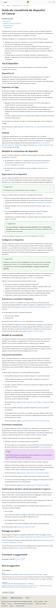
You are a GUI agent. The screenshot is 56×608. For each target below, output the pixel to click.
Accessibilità (4, 606)
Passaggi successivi (7, 27)
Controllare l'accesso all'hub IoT (34, 331)
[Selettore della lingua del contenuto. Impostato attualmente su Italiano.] (4, 598)
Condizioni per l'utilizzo (40, 603)
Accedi (53, 2)
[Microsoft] (28, 2)
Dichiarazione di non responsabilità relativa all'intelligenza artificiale (16, 601)
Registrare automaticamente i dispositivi (41, 202)
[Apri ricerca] (49, 2)
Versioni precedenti (38, 601)
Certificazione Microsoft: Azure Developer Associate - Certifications (18, 583)
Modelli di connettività (8, 25)
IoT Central (25, 5)
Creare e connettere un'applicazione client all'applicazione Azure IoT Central (34, 537)
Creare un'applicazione (21, 548)
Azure (8, 5)
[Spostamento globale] (1, 2)
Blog (46, 601)
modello (12, 182)
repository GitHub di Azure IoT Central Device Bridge (35, 421)
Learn (3, 5)
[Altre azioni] (52, 5)
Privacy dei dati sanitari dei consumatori (23, 603)
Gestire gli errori (31, 277)
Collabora (3, 603)
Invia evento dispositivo (45, 447)
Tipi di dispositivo (7, 21)
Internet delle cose (16, 5)
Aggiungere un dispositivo (35, 213)
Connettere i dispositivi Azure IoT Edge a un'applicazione (35, 402)
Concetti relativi (22, 321)
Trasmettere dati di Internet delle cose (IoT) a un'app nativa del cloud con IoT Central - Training (24, 574)
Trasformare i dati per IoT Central (26, 527)
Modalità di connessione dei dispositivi (12, 23)
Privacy (9, 603)
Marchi (11, 606)
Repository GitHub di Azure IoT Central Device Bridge (34, 473)
